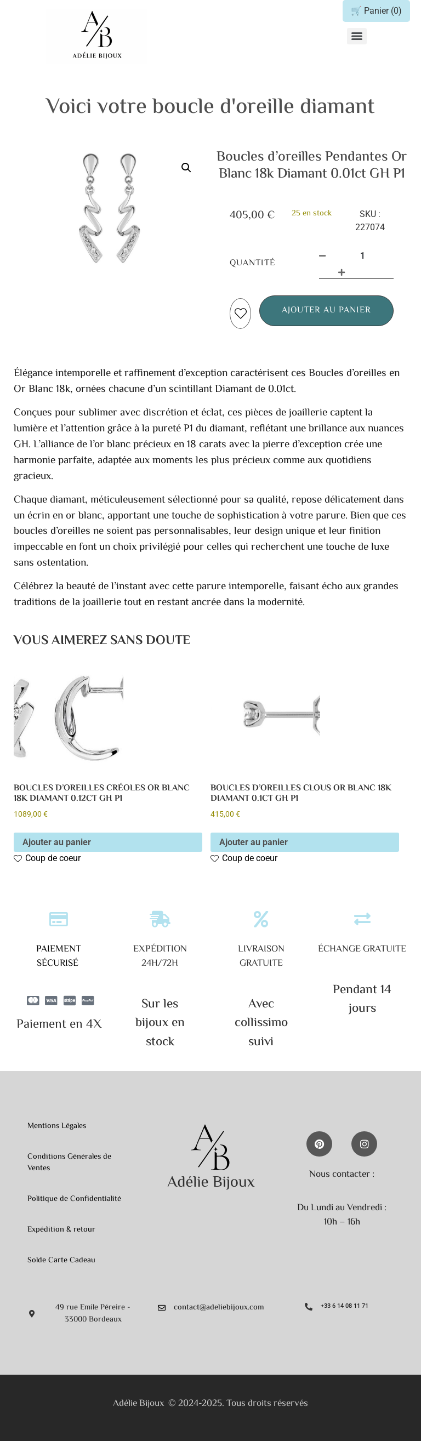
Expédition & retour (61, 1229)
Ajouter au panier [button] (56, 842)
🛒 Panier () (376, 10)
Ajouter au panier (326, 310)
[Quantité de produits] (362, 256)
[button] (186, 168)
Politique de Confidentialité (74, 1199)
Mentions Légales (56, 1126)
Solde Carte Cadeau (61, 1260)
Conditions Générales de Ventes (69, 1162)
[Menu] (357, 36)
